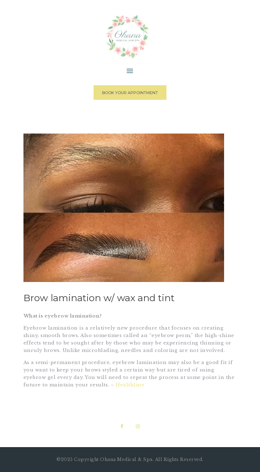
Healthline (130, 385)
